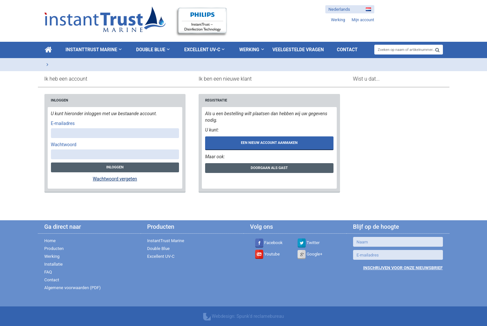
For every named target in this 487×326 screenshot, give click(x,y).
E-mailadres (63, 123)
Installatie (53, 264)
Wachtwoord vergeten (115, 178)
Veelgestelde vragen (298, 49)
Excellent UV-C (205, 49)
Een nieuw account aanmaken (269, 143)
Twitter (309, 242)
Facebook (269, 242)
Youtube (267, 254)
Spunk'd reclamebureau (260, 316)
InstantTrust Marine (94, 49)
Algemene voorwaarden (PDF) (72, 287)
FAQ (48, 272)
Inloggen (114, 167)
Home (50, 240)
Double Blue (153, 49)
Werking (249, 49)
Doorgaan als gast (269, 168)
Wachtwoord (63, 144)
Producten (54, 248)
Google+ (310, 254)
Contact (347, 49)
